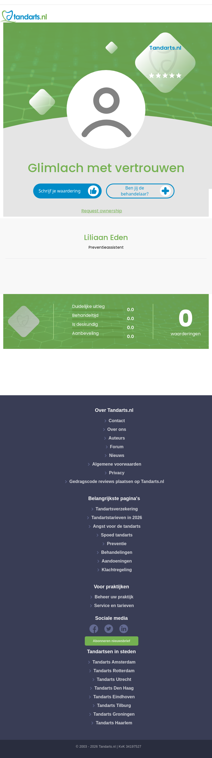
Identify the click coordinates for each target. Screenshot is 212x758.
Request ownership (101, 211)
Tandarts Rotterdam (114, 670)
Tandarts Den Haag (114, 688)
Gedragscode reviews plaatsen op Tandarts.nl (116, 481)
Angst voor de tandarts (117, 526)
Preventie (116, 543)
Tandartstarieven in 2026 (116, 517)
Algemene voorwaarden (116, 464)
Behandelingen (116, 552)
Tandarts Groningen (114, 714)
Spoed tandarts (116, 535)
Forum (117, 446)
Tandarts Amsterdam (113, 662)
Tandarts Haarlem (114, 723)
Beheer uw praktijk (114, 597)
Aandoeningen (117, 561)
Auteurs (116, 438)
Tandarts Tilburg (114, 705)
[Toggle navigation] (204, 16)
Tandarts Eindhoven (114, 696)
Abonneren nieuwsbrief (111, 641)
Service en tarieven (114, 605)
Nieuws (116, 455)
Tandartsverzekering (117, 509)
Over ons (116, 429)
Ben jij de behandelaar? (146, 191)
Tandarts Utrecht (114, 679)
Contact (117, 420)
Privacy (116, 472)
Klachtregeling (117, 569)
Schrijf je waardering (69, 190)
